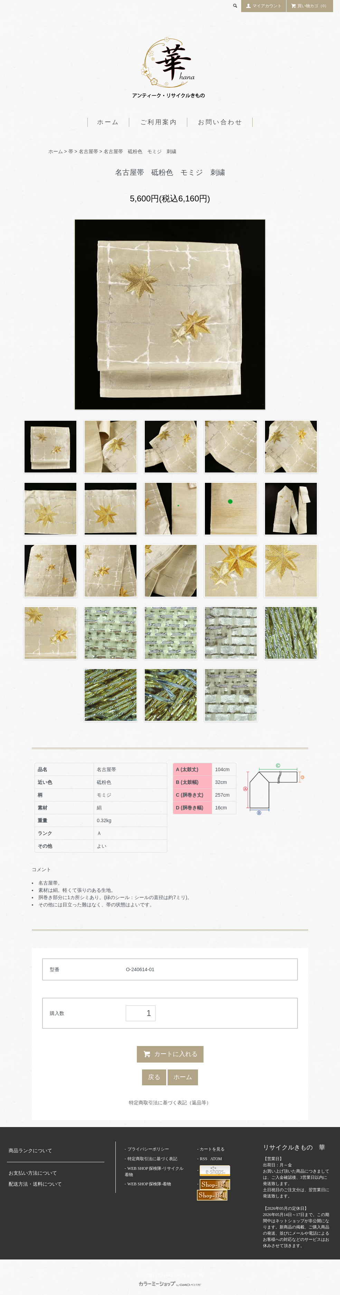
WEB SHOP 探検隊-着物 (149, 1184)
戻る (154, 1077)
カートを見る (212, 1149)
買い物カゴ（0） (310, 5)
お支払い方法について (33, 1173)
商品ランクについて (30, 1150)
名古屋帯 (88, 151)
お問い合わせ (220, 122)
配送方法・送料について (35, 1184)
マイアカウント (264, 5)
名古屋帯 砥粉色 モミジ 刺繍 (140, 151)
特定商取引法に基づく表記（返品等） (170, 1102)
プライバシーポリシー (148, 1149)
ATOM (216, 1158)
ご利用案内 (159, 122)
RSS (203, 1158)
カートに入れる (170, 1054)
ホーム (108, 122)
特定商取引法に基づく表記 (152, 1158)
